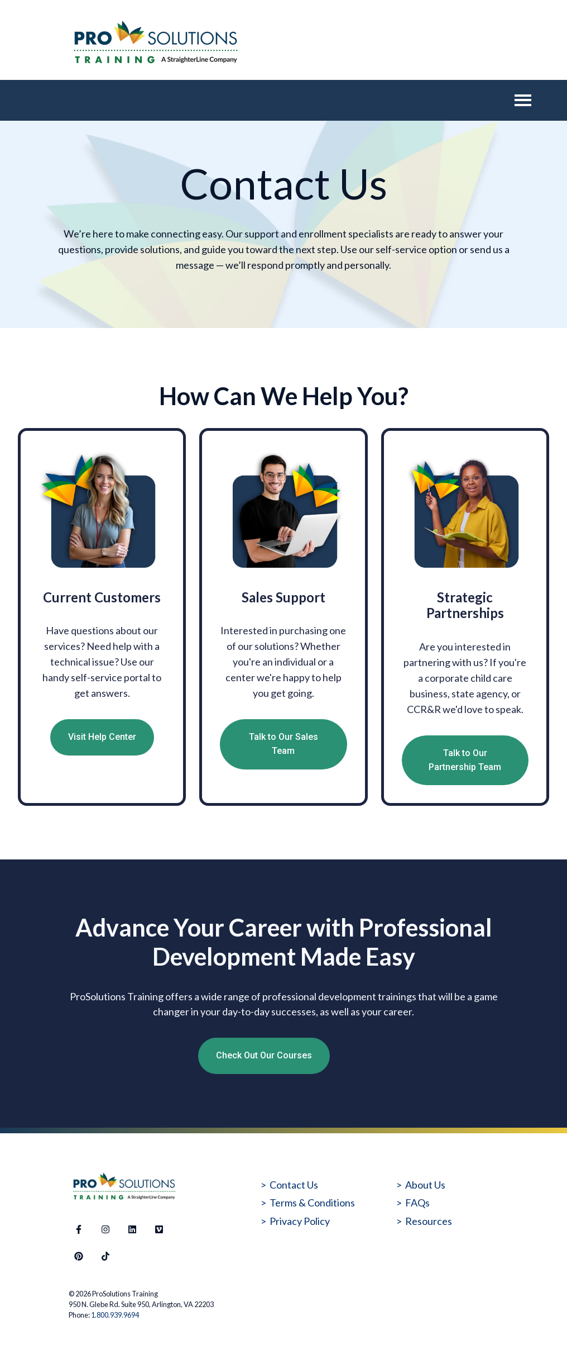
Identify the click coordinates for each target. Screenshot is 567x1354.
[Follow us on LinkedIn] (132, 1229)
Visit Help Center (102, 736)
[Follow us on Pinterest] (79, 1256)
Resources (428, 1221)
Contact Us (294, 1185)
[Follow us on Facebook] (79, 1229)
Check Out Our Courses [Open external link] (264, 1055)
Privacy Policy (300, 1221)
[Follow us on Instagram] (105, 1229)
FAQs (417, 1202)
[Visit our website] (159, 1229)
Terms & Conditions (312, 1202)
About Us (425, 1185)
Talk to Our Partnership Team (465, 760)
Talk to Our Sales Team (283, 743)
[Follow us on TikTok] (105, 1256)
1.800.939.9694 (115, 1314)
